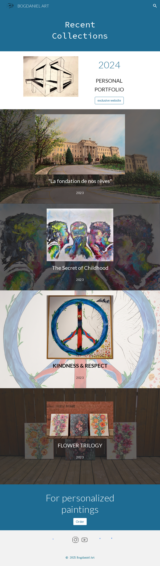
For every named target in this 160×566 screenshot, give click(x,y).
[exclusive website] (109, 100)
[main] (80, 31)
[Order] (80, 521)
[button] (155, 6)
